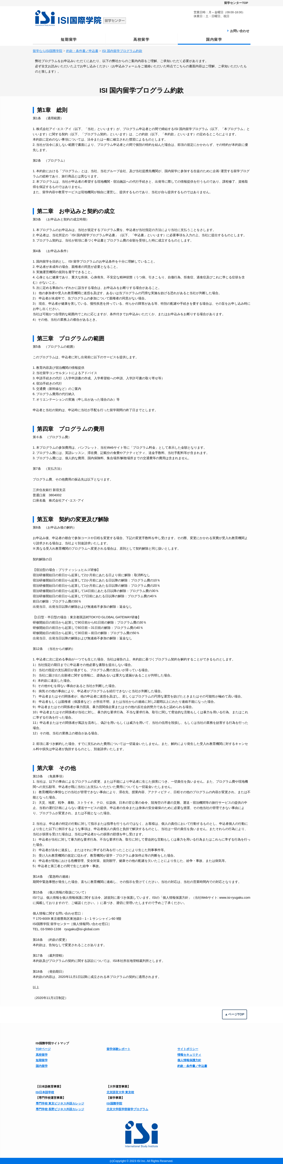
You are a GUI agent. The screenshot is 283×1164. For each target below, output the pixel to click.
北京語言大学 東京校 (120, 1092)
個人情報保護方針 (189, 1060)
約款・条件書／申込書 (192, 1066)
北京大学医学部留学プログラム (127, 1109)
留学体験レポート (118, 1049)
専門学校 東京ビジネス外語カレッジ (60, 1103)
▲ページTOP (235, 1014)
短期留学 (69, 39)
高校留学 (141, 39)
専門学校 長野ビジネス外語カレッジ (60, 1109)
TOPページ (43, 1049)
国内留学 (214, 39)
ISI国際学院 (114, 1103)
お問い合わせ (239, 31)
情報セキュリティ (189, 1054)
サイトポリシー (187, 1049)
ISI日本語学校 (45, 1092)
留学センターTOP (236, 3)
